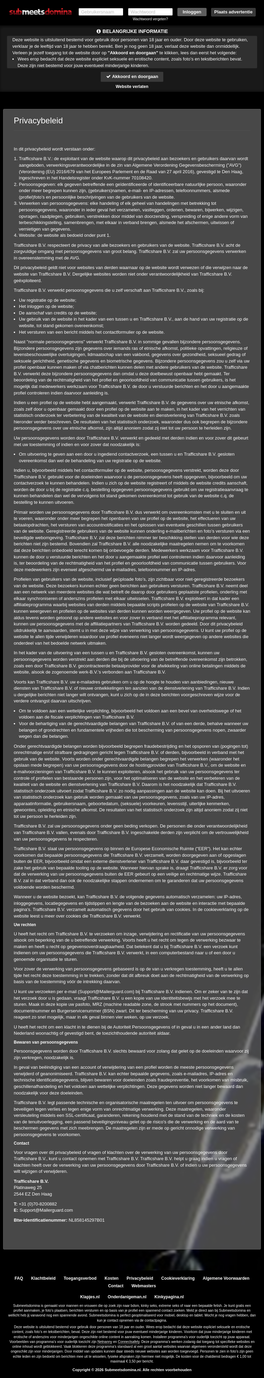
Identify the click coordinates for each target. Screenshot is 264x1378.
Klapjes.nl (90, 1296)
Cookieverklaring (178, 1278)
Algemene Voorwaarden (226, 1278)
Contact (115, 1285)
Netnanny (104, 1342)
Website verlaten (132, 86)
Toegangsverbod (80, 1278)
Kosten (111, 1278)
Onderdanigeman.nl (127, 1296)
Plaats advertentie (233, 11)
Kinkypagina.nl (169, 1296)
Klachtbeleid (43, 1278)
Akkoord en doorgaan (132, 76)
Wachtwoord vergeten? (150, 19)
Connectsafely (129, 1342)
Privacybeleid (139, 1278)
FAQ (18, 1278)
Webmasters (143, 1285)
